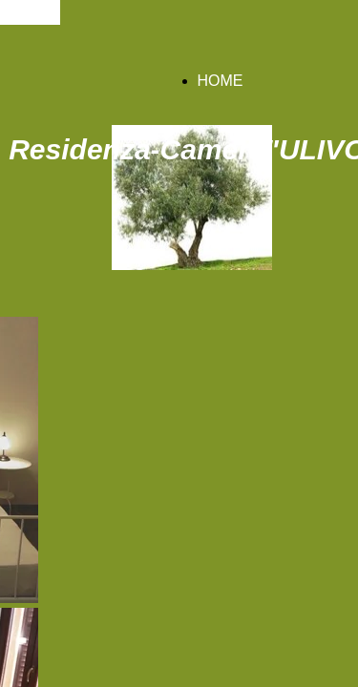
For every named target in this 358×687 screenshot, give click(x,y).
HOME (220, 81)
